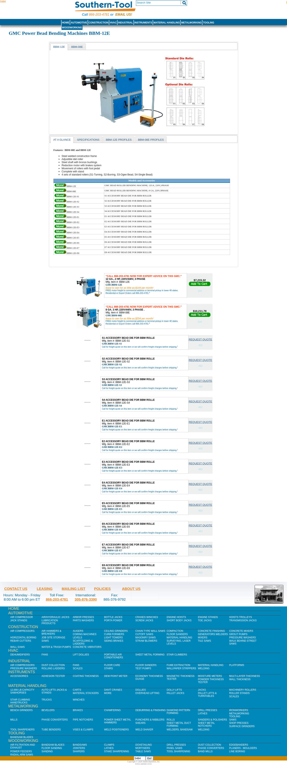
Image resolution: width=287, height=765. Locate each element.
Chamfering (112, 710)
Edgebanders (238, 744)
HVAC (113, 22)
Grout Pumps (238, 634)
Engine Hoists (176, 617)
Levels (77, 637)
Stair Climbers (177, 654)
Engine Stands (208, 617)
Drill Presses (207, 710)
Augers (78, 631)
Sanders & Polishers (212, 719)
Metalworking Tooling (239, 715)
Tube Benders (51, 729)
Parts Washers (83, 620)
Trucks (47, 699)
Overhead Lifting (147, 693)
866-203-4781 (99, 14)
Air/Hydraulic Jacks (55, 617)
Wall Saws (17, 647)
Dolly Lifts (174, 689)
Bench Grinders (21, 710)
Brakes (78, 710)
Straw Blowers (146, 640)
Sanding (47, 751)
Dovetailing (143, 744)
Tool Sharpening (178, 751)
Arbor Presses (83, 617)
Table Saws (143, 751)
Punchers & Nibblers (149, 719)
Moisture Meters (210, 676)
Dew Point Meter (115, 676)
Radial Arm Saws (21, 754)
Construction (98, 22)
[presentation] (77, 47)
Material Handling (167, 22)
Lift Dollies (81, 654)
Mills (13, 719)
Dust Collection (53, 665)
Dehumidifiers (20, 654)
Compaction (175, 631)
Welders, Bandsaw (180, 729)
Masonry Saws (145, 637)
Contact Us (15, 589)
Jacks (202, 689)
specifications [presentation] (88, 139)
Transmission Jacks (243, 620)
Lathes (202, 713)
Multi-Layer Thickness (244, 676)
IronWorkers (238, 710)
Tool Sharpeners (22, 729)
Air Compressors (22, 631)
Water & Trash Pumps (56, 647)
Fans (45, 654)
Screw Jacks (144, 620)
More (108, 693)
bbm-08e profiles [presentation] (151, 139)
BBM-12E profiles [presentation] (118, 139)
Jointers (79, 748)
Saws (45, 640)
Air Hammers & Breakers (51, 632)
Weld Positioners (116, 729)
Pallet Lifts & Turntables (207, 694)
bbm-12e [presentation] (59, 46)
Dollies (140, 689)
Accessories (19, 676)
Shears (140, 723)
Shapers (79, 751)
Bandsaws (80, 744)
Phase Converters (55, 719)
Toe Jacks (204, 620)
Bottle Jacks (113, 617)
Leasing (45, 589)
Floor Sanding (52, 748)
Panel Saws (174, 748)
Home (65, 22)
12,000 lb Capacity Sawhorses (22, 691)
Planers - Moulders (243, 748)
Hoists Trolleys (240, 617)
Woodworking (72, 27)
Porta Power (113, 620)
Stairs (108, 668)
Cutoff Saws (144, 634)
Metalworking (191, 22)
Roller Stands (239, 693)
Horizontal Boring (23, 637)
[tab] (59, 46)
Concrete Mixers (241, 631)
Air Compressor (21, 617)
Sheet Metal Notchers (206, 724)
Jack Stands (18, 620)
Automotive (79, 22)
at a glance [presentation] (62, 139)
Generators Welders (213, 634)
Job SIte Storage (53, 637)
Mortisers (142, 748)
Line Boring (237, 751)
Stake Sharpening (116, 751)
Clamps (109, 744)
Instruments (143, 22)
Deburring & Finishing (150, 710)
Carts (77, 689)
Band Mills (205, 751)
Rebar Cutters (20, 640)
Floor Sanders (177, 634)
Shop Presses (239, 723)
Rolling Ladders (53, 668)
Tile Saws (204, 640)
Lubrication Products (50, 622)
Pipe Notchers (83, 719)
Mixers (202, 637)
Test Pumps (143, 668)
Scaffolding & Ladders (83, 642)
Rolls (171, 719)
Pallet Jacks (175, 693)
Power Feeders (21, 751)
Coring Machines (84, 634)
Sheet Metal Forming (150, 654)
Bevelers (48, 710)
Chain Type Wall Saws (150, 631)
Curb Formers (114, 634)
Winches (79, 699)
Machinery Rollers (242, 689)
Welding (203, 668)
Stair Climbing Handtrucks (20, 701)
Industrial (125, 22)
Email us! (123, 14)
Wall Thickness (240, 679)
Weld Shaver (144, 729)
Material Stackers (86, 693)
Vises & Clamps (83, 729)
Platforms (236, 665)
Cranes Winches (146, 617)
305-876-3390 (86, 599)
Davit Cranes (113, 689)
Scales (77, 668)
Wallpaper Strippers (181, 668)
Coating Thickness (86, 676)
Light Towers (113, 637)
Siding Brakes (113, 640)
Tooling (208, 22)
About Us (131, 589)
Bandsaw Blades (21, 737)
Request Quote (200, 339)
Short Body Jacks (179, 620)
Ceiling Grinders (116, 631)
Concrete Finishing (211, 631)
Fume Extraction (178, 665)
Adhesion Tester (53, 676)
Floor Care (112, 665)
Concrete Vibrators (87, 647)
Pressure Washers (242, 637)
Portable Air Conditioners (113, 656)
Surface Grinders (241, 726)
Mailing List (73, 589)
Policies (102, 589)
